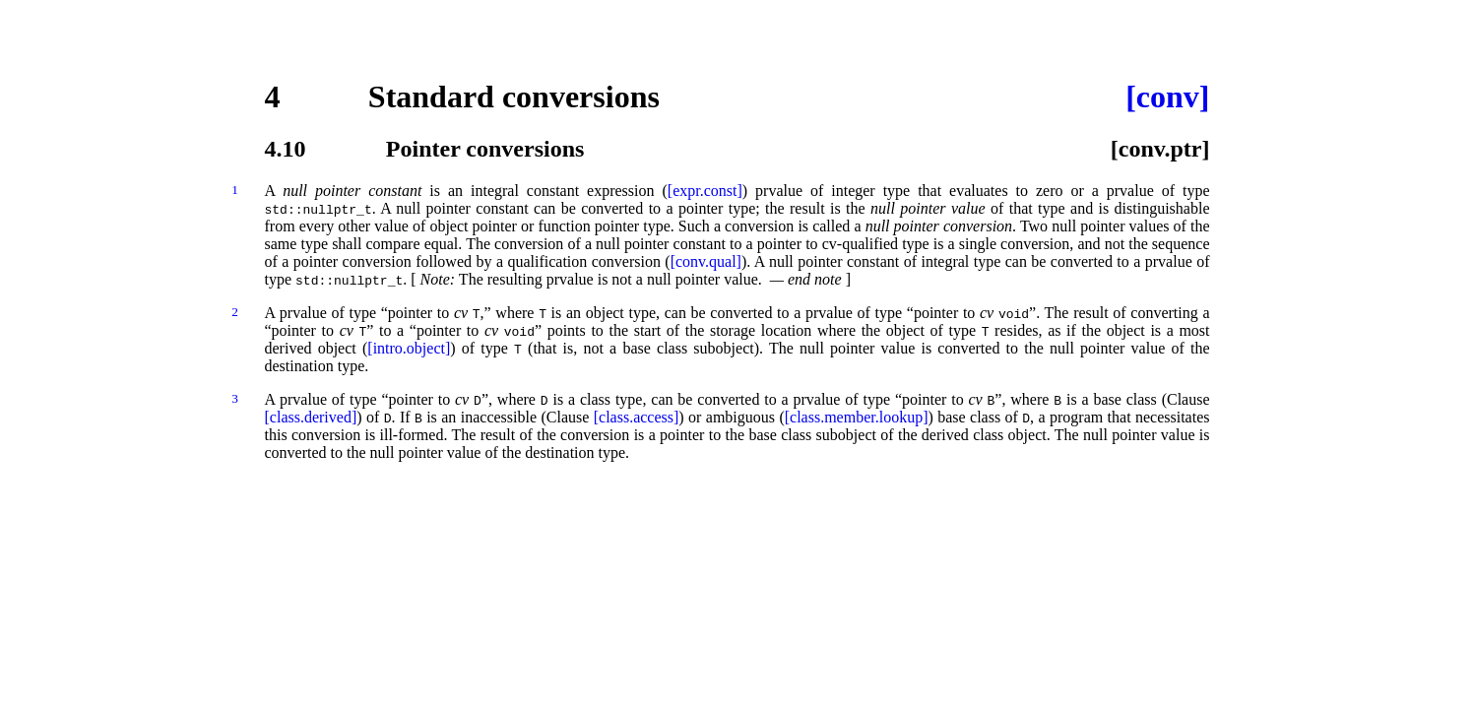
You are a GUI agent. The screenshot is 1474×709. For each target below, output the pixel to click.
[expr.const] (705, 190)
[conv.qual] (706, 261)
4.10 (285, 148)
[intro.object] (408, 348)
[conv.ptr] (1160, 148)
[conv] (1167, 96)
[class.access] (636, 417)
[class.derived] (311, 417)
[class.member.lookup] (857, 417)
